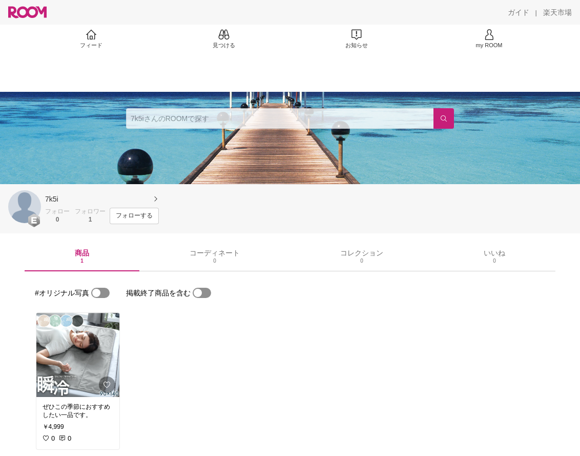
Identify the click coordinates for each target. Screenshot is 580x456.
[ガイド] (518, 12)
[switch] (100, 293)
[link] (77, 355)
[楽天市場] (557, 12)
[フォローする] (134, 216)
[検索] (443, 118)
